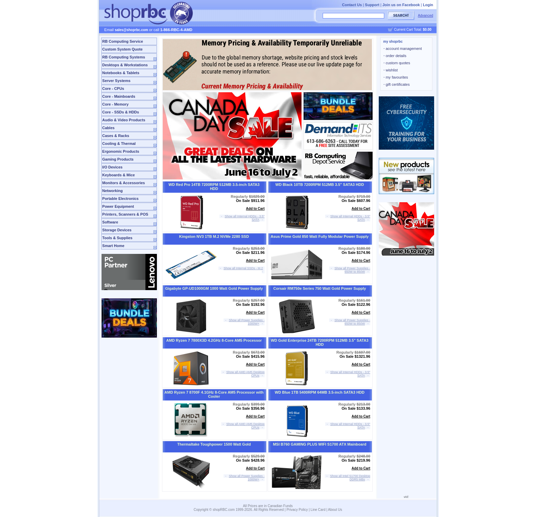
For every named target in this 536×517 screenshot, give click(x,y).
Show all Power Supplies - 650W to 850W (353, 270)
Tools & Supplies (117, 238)
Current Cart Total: (412, 29)
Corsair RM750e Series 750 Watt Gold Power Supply (319, 288)
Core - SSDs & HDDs (120, 112)
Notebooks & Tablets (120, 73)
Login (428, 5)
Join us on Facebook (401, 5)
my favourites (396, 77)
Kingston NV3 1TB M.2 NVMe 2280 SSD (214, 236)
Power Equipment (118, 206)
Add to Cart (255, 208)
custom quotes (397, 63)
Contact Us (352, 5)
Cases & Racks (115, 136)
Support (372, 5)
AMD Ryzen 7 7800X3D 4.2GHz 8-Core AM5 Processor (214, 340)
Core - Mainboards (118, 96)
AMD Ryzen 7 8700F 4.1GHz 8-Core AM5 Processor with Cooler (214, 394)
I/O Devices (112, 167)
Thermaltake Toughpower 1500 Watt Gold (214, 444)
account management (403, 48)
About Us (335, 510)
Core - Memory (115, 104)
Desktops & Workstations (125, 65)
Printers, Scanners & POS (125, 214)
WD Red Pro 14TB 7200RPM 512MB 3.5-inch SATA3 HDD (214, 186)
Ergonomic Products (120, 151)
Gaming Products (118, 159)
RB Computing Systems (123, 57)
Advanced (425, 15)
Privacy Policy (297, 510)
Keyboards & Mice (118, 175)
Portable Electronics (120, 198)
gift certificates (397, 84)
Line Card (318, 510)
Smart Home (113, 246)
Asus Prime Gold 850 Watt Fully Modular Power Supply (320, 236)
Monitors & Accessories (123, 183)
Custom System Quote (122, 49)
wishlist (391, 70)
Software (110, 222)
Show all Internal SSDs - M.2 (243, 268)
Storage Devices (117, 230)
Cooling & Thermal (119, 143)
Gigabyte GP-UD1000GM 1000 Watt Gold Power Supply (214, 288)
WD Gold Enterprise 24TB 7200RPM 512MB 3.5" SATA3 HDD (319, 342)
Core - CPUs (113, 88)
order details (395, 56)
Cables (108, 128)
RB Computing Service (122, 41)
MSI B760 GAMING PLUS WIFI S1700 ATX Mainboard (319, 444)
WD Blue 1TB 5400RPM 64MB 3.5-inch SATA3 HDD (319, 392)
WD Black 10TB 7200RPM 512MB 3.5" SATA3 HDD (320, 184)
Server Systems (116, 81)
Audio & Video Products (123, 120)
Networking (112, 191)
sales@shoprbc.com (131, 30)
